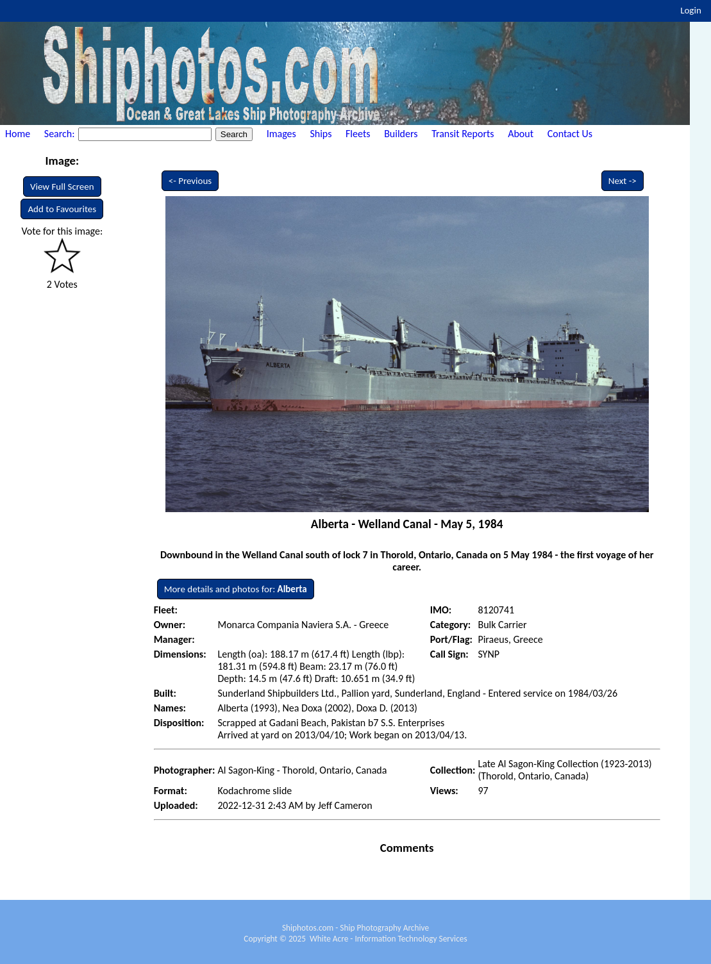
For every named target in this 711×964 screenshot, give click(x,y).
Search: (60, 134)
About (520, 134)
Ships (320, 134)
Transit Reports (462, 134)
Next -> (622, 181)
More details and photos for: (235, 589)
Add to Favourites (62, 209)
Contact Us (570, 134)
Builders (400, 134)
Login (690, 10)
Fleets (358, 134)
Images (281, 134)
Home (17, 134)
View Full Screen (62, 186)
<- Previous (190, 181)
